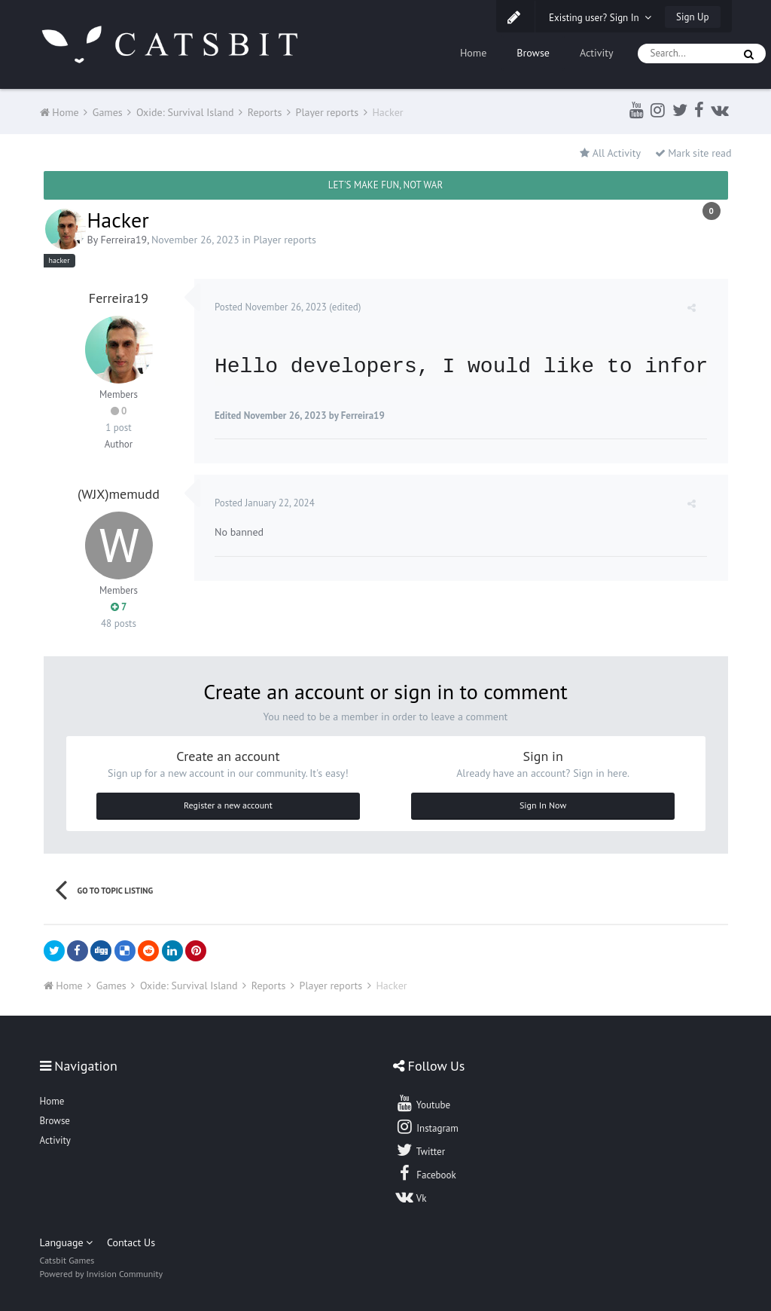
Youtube (422, 1103)
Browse (533, 53)
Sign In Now (543, 805)
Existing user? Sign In (600, 17)
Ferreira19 (123, 239)
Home (473, 53)
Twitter (420, 1149)
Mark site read (693, 153)
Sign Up (692, 17)
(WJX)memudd (119, 494)
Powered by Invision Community (101, 1273)
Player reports (284, 239)
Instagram (427, 1126)
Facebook (425, 1173)
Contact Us (131, 1242)
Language (66, 1242)
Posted (273, 307)
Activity (597, 53)
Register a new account (228, 805)
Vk (411, 1196)
